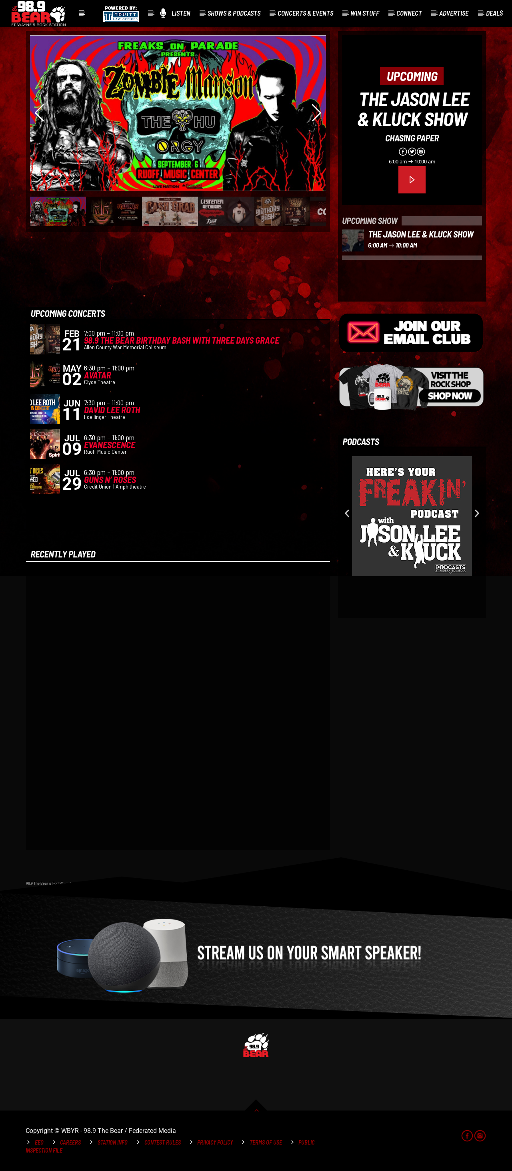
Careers (70, 1142)
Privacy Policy (215, 1142)
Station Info (113, 1142)
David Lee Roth (112, 409)
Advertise (453, 13)
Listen (175, 13)
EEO (39, 1142)
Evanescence (109, 444)
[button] (347, 514)
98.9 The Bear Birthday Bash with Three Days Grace (181, 340)
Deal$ (494, 13)
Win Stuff (364, 13)
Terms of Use (266, 1142)
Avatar (97, 375)
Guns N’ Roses (110, 479)
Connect (409, 13)
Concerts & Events (305, 13)
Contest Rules (162, 1142)
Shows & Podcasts (234, 13)
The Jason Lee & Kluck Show (413, 108)
